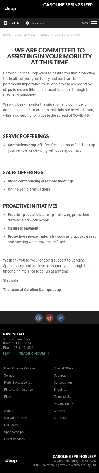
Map (6, 353)
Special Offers (63, 368)
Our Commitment (16, 418)
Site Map (60, 418)
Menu (89, 22)
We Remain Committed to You (60, 34)
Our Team (11, 425)
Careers (59, 411)
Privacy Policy (64, 404)
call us (45, 271)
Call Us (10, 23)
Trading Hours (32, 353)
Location (34, 23)
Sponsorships (14, 432)
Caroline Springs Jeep (68, 4)
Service (9, 375)
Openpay (60, 375)
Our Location (63, 382)
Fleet (7, 397)
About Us (10, 411)
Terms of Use (63, 397)
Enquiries (60, 390)
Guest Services (25, 34)
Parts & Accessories (18, 382)
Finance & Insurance (18, 390)
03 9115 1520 (24, 348)
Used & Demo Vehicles (20, 368)
